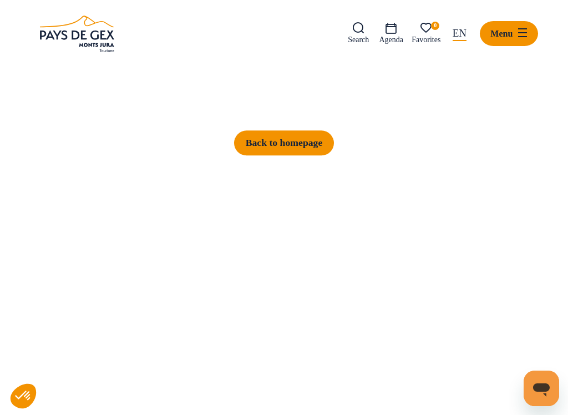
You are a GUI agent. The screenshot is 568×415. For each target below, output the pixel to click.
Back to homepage (284, 326)
